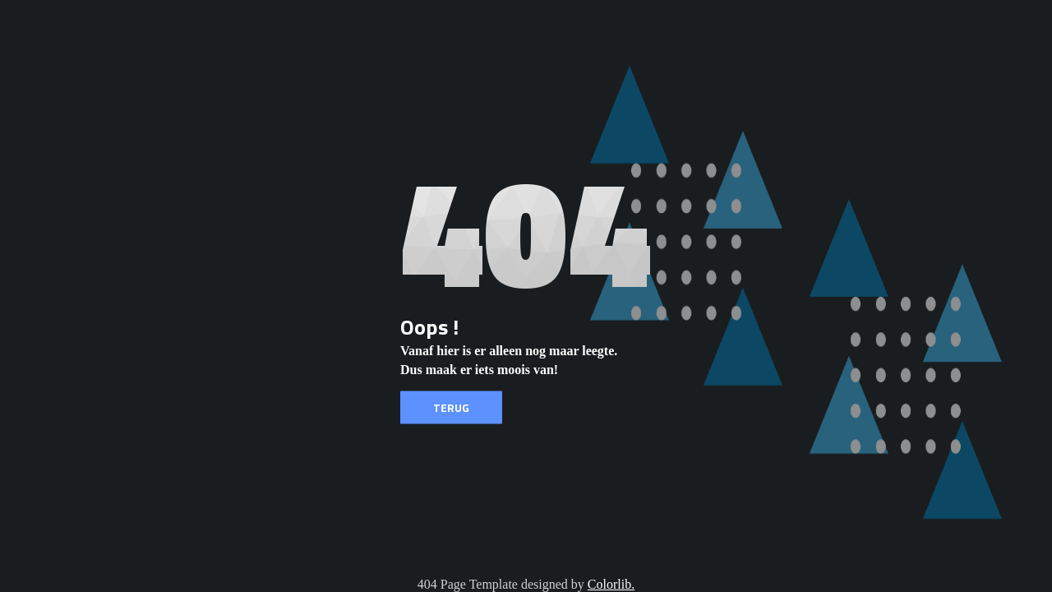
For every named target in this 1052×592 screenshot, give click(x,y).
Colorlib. (611, 584)
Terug (451, 407)
